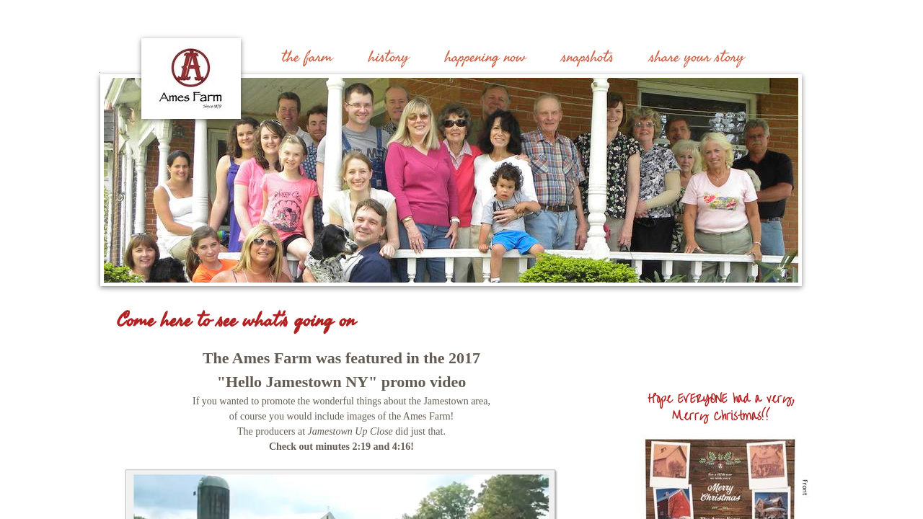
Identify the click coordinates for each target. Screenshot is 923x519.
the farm (307, 57)
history (388, 57)
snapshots (588, 57)
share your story (697, 57)
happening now (485, 57)
